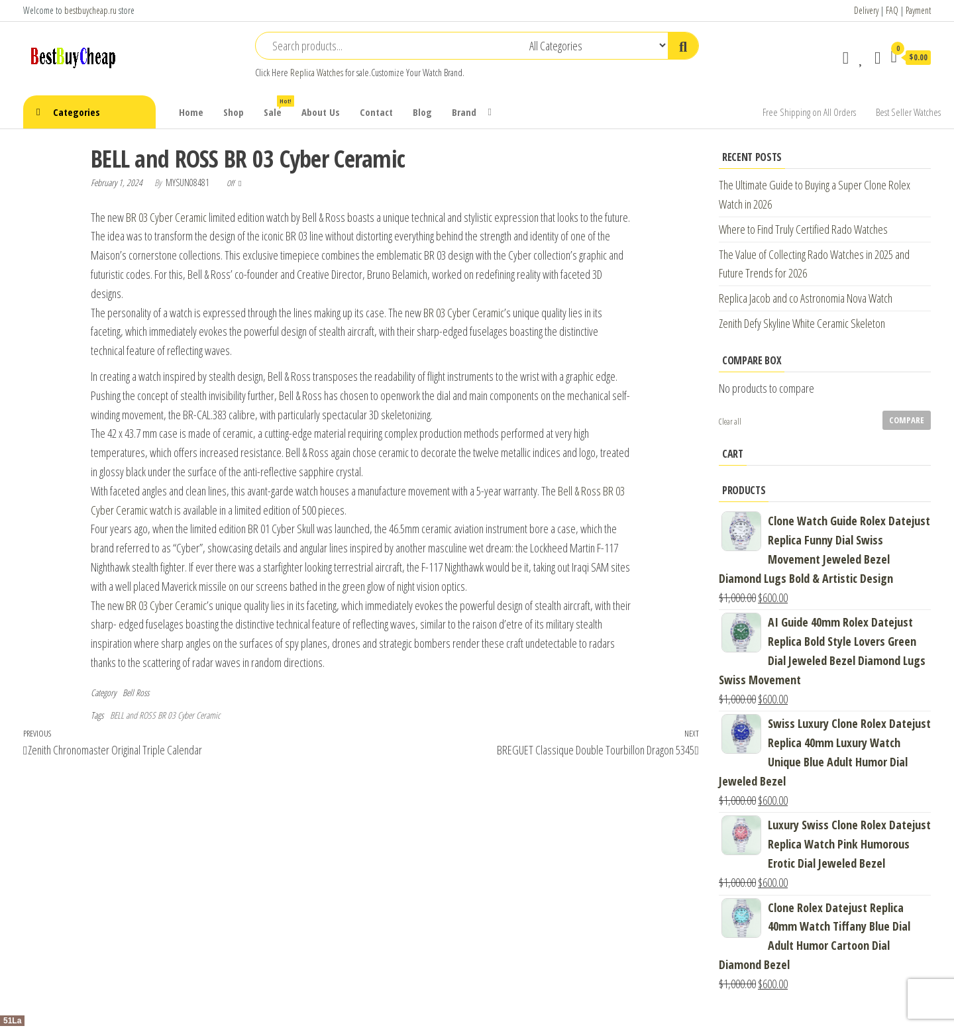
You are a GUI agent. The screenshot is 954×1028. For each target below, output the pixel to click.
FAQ (892, 10)
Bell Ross (136, 692)
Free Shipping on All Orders (809, 112)
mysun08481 (188, 182)
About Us (320, 112)
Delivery (866, 10)
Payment (918, 10)
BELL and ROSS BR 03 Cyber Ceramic (165, 715)
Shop (233, 112)
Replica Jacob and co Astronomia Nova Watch (805, 298)
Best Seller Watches (908, 112)
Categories (76, 112)
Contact (376, 112)
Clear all (730, 421)
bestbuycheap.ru (90, 10)
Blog (422, 112)
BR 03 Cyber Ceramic (166, 217)
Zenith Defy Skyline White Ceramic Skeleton (802, 323)
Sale (278, 107)
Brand (464, 112)
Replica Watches (316, 72)
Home (191, 112)
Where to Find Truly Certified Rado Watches (803, 229)
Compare (906, 420)
